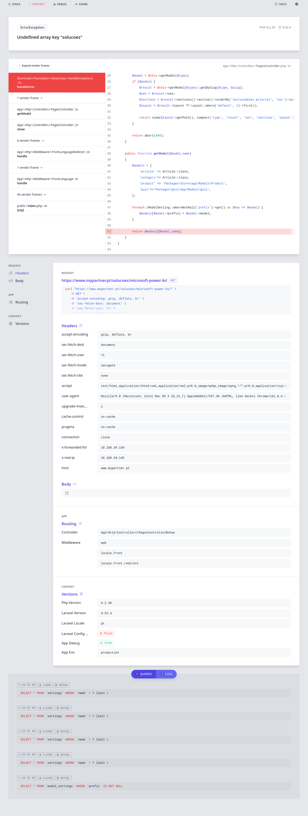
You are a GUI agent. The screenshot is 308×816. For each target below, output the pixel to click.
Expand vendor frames (34, 65)
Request (15, 266)
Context (15, 316)
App (11, 295)
